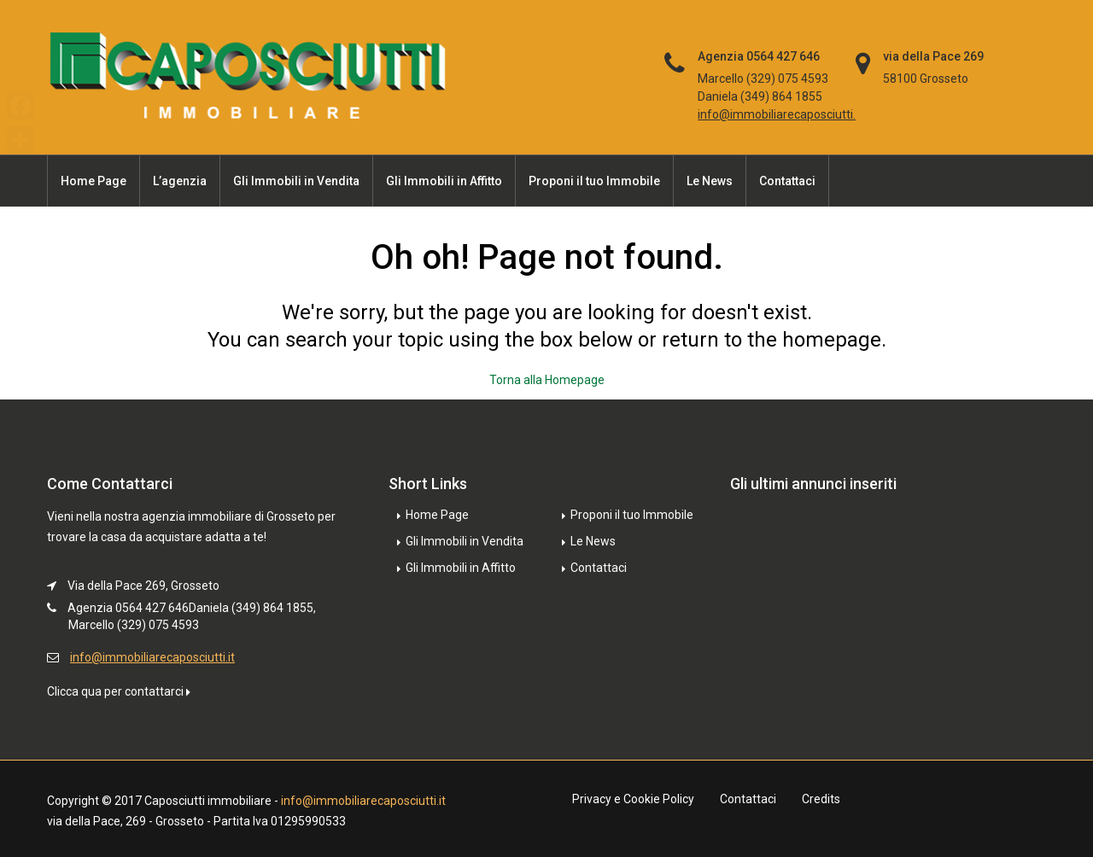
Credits (821, 799)
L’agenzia (180, 181)
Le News (710, 181)
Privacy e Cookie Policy (633, 799)
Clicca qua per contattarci (118, 691)
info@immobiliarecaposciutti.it (780, 114)
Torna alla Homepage (547, 380)
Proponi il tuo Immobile (594, 181)
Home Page (93, 181)
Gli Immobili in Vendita (296, 181)
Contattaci (787, 181)
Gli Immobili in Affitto (444, 181)
